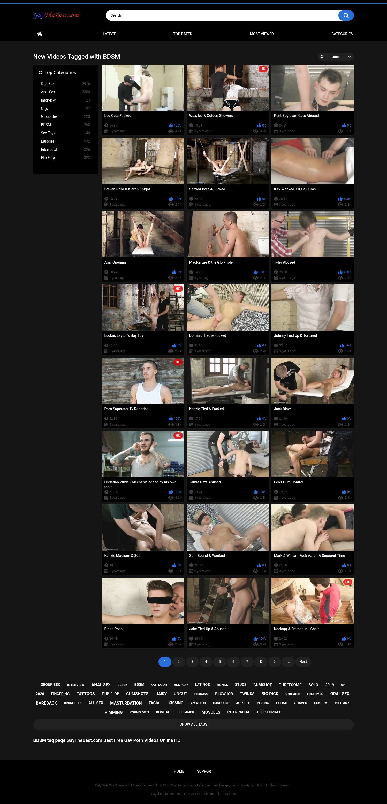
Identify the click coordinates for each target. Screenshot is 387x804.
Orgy (65, 108)
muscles (211, 712)
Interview (65, 100)
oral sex (340, 693)
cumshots (137, 693)
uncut (180, 693)
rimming (114, 712)
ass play (181, 685)
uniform (292, 694)
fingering (60, 694)
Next (303, 662)
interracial (238, 712)
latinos (202, 685)
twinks (247, 694)
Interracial (65, 149)
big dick (270, 693)
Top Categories (60, 72)
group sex (50, 685)
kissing (176, 703)
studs (240, 685)
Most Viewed (262, 34)
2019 (329, 685)
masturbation (126, 703)
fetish (281, 703)
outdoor (159, 685)
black (122, 685)
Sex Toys (65, 133)
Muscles (65, 141)
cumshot (262, 685)
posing (263, 703)
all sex (95, 703)
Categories (342, 34)
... (288, 662)
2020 (40, 694)
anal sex (101, 684)
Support (205, 771)
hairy (161, 694)
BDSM (65, 125)
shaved (300, 703)
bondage (164, 712)
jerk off (243, 703)
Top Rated (182, 34)
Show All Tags (193, 724)
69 (343, 685)
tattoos (86, 693)
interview (75, 685)
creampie (187, 712)
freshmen (315, 694)
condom (320, 703)
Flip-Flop (65, 157)
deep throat (268, 712)
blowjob (224, 694)
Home (39, 34)
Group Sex (65, 116)
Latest (109, 34)
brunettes (72, 703)
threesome (290, 685)
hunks (222, 685)
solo (313, 685)
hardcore (221, 703)
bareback (46, 703)
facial (155, 703)
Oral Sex (65, 84)
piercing (201, 694)
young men (139, 712)
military (341, 703)
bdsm (139, 685)
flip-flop (110, 694)
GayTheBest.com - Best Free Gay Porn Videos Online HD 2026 (193, 794)
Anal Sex (65, 92)
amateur (198, 703)
